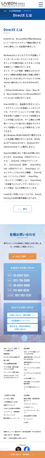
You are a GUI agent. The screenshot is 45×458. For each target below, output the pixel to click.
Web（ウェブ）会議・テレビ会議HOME (12, 349)
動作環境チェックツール (11, 418)
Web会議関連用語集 (15, 11)
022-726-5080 (21, 280)
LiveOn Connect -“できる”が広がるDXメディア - (12, 376)
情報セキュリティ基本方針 (12, 432)
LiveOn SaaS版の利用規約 (12, 408)
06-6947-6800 (21, 285)
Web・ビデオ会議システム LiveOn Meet (32, 353)
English (26, 422)
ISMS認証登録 (26, 432)
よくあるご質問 (9, 398)
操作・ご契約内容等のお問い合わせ (15, 438)
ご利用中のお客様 (9, 395)
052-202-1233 (23, 295)
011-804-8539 (21, 290)
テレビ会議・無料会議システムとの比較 (11, 368)
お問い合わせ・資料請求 (11, 435)
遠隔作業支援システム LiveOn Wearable (32, 358)
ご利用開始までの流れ (11, 402)
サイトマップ (28, 419)
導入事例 (6, 360)
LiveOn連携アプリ (29, 378)
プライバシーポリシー (31, 404)
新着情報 (6, 354)
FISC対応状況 (36, 432)
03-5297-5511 (21, 275)
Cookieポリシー (29, 407)
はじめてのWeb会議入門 (12, 357)
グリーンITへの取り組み (11, 372)
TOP (5, 11)
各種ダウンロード (9, 405)
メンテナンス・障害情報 (11, 412)
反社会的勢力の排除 (30, 416)
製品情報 (27, 348)
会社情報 (27, 395)
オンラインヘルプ (9, 415)
